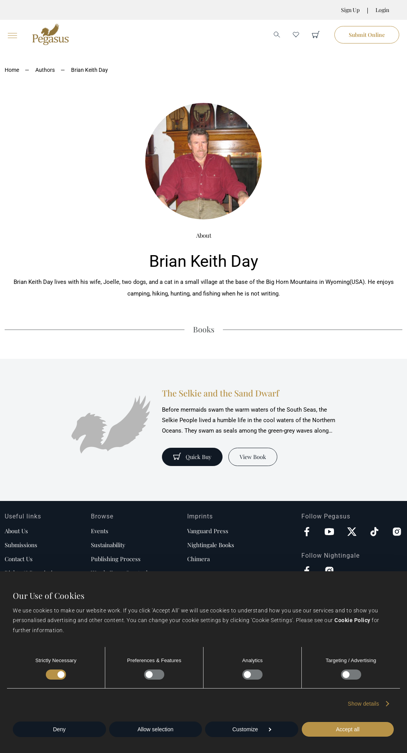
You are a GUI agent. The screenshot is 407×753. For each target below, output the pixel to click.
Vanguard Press (207, 531)
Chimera (198, 559)
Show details (363, 704)
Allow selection (155, 729)
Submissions (21, 545)
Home (12, 70)
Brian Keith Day (89, 70)
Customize (251, 729)
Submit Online (367, 34)
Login (382, 10)
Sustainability (108, 545)
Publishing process (116, 559)
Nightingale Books (210, 545)
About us (16, 531)
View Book (254, 457)
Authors (45, 70)
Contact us (19, 559)
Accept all (348, 729)
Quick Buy (192, 457)
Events (99, 531)
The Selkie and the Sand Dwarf (220, 393)
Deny (59, 729)
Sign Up (350, 10)
